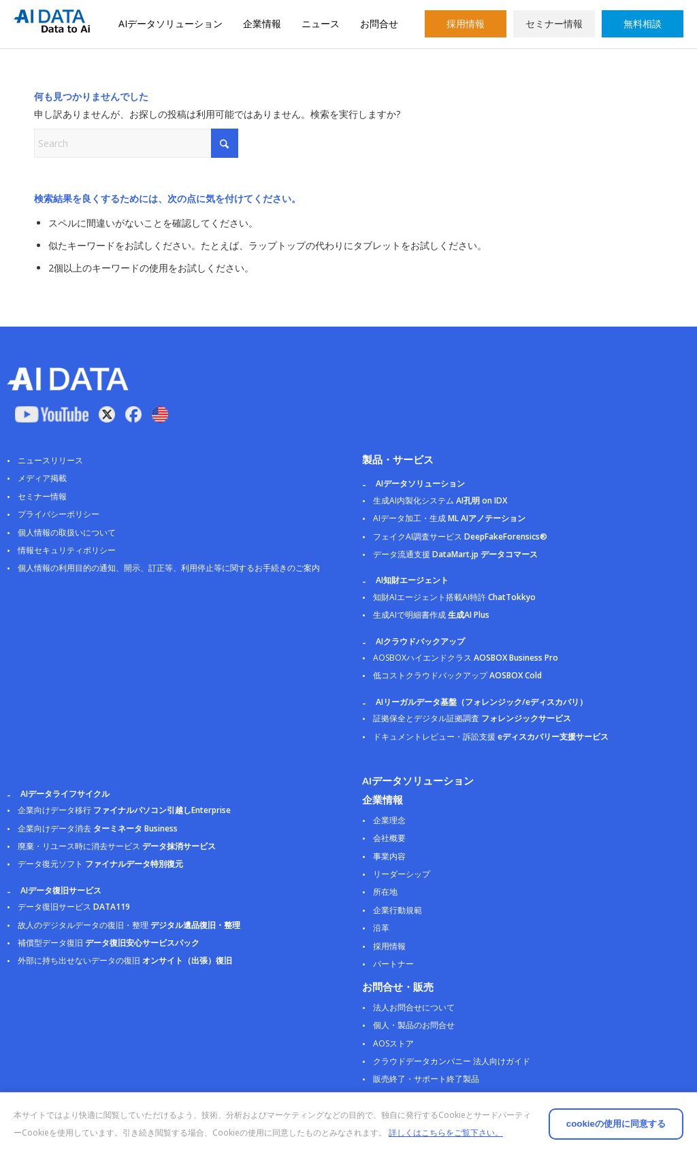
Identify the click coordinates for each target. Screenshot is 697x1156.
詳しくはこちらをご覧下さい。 (146, 1132)
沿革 (381, 928)
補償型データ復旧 (108, 942)
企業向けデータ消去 (98, 828)
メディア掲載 (42, 478)
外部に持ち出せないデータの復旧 (125, 960)
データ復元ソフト (100, 864)
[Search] (136, 143)
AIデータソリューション (170, 23)
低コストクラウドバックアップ (457, 675)
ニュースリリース (50, 460)
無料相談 (642, 23)
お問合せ (379, 23)
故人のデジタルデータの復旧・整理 (129, 925)
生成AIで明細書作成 (431, 615)
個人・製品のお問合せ (414, 1025)
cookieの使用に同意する (561, 1115)
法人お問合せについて (414, 1007)
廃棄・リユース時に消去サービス (117, 846)
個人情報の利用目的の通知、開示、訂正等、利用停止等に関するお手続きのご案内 (169, 568)
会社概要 (389, 838)
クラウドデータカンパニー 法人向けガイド (451, 1061)
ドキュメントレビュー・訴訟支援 (491, 736)
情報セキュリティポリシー (67, 550)
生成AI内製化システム (440, 500)
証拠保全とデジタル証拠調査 (472, 718)
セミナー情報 (554, 23)
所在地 (385, 891)
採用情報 (466, 23)
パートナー (393, 964)
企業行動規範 (397, 910)
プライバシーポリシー (58, 514)
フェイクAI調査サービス (460, 536)
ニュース (321, 23)
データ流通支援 (455, 554)
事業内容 (389, 856)
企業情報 (262, 23)
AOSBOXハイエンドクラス (465, 657)
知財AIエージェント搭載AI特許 (454, 597)
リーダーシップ (401, 874)
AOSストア (393, 1043)
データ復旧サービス (74, 906)
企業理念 (389, 820)
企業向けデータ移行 (124, 810)
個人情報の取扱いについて (67, 532)
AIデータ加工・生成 (449, 518)
